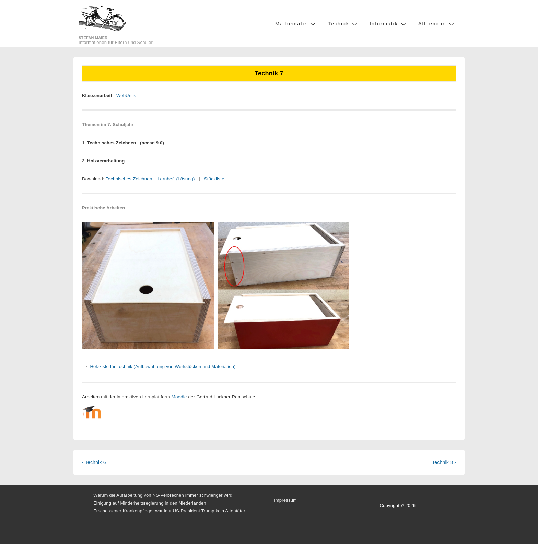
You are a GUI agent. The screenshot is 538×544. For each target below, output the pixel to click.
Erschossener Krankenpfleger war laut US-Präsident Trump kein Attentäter (169, 510)
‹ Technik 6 (94, 462)
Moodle (179, 396)
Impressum (285, 500)
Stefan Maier (93, 38)
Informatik (389, 23)
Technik (343, 23)
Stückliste (214, 178)
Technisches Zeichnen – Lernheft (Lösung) (150, 178)
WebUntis (126, 95)
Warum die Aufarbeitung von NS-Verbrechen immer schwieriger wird (162, 495)
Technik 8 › (444, 462)
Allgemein (437, 23)
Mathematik (296, 23)
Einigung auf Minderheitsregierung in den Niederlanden (149, 503)
